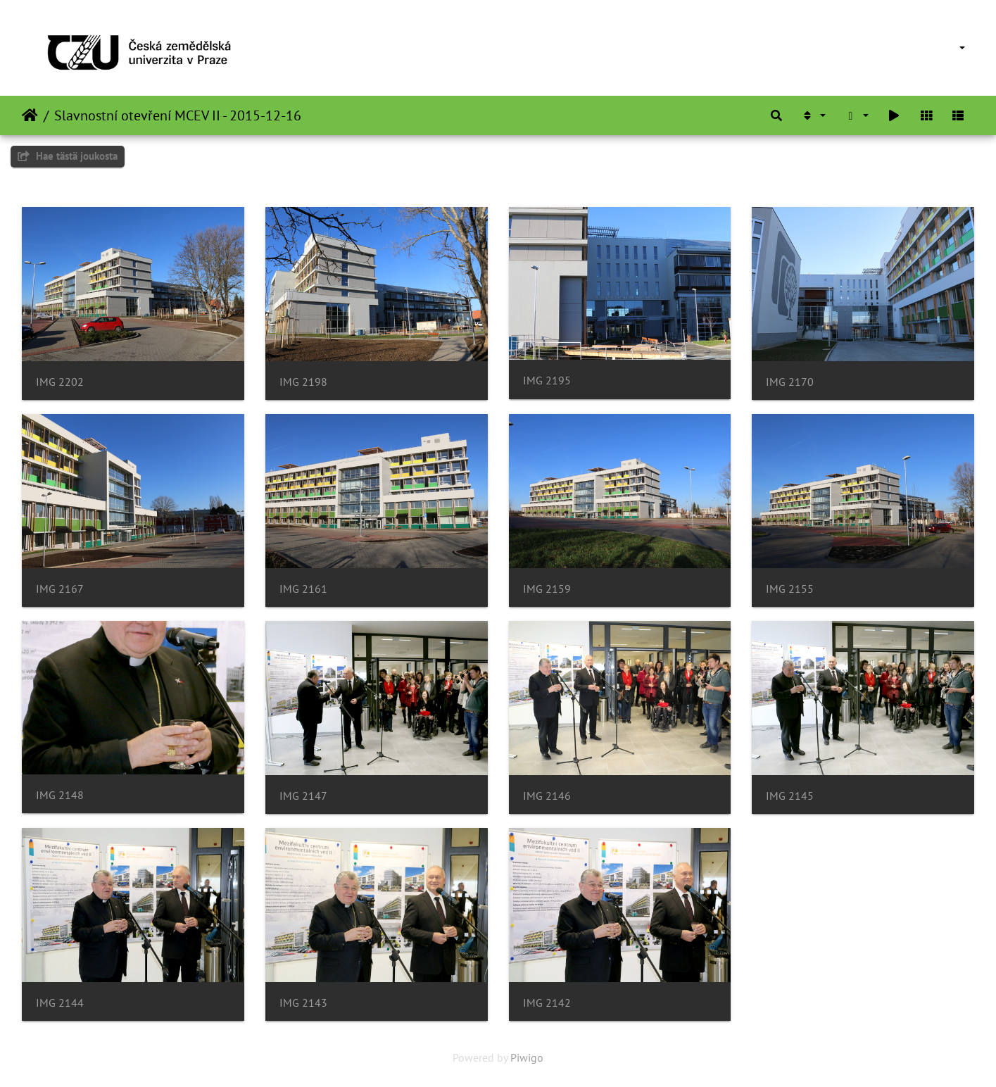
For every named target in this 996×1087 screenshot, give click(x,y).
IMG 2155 (790, 589)
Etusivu (30, 115)
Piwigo (526, 1057)
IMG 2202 (60, 382)
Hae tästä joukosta (68, 156)
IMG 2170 (790, 382)
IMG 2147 (303, 796)
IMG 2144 (60, 1003)
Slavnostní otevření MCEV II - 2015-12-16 (177, 115)
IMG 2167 (60, 589)
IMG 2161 (303, 589)
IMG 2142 (547, 1003)
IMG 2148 (60, 795)
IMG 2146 (547, 796)
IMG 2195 (547, 380)
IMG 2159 (547, 589)
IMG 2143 (303, 1003)
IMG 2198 (303, 382)
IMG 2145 (790, 796)
